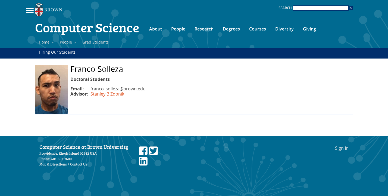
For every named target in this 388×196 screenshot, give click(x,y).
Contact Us (78, 164)
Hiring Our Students (57, 52)
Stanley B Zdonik (107, 94)
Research (204, 29)
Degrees (231, 29)
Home (44, 42)
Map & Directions (53, 164)
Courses (257, 29)
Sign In (342, 148)
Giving (309, 29)
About (155, 29)
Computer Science (87, 27)
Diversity (284, 29)
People (178, 29)
